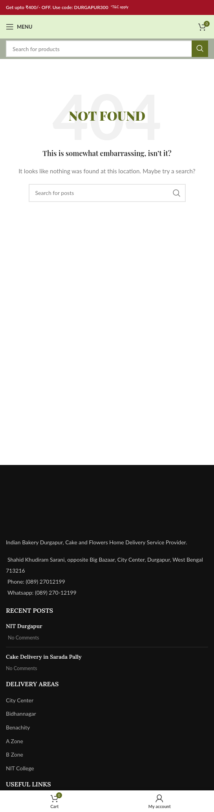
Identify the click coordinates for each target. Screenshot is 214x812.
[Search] (107, 48)
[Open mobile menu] (19, 27)
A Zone (14, 741)
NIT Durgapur (24, 626)
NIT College (20, 768)
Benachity (18, 727)
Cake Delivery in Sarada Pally (44, 656)
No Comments (23, 638)
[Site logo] (107, 26)
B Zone (14, 754)
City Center (19, 700)
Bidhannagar (21, 713)
